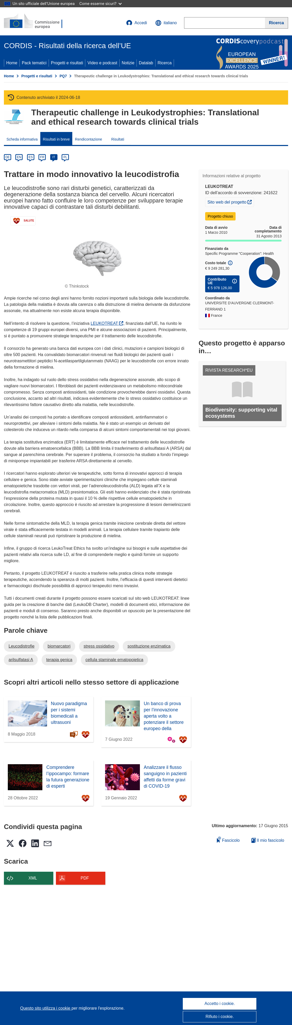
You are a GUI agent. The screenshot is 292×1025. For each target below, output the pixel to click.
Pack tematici (34, 63)
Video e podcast (102, 63)
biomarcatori (59, 646)
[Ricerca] (276, 23)
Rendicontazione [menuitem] (88, 139)
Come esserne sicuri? (100, 3)
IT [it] (53, 157)
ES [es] (31, 157)
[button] (166, 23)
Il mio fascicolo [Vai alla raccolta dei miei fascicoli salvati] (267, 840)
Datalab (146, 63)
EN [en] (19, 157)
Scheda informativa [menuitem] (22, 139)
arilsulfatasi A (21, 659)
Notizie (128, 63)
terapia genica (59, 659)
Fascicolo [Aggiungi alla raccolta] (228, 840)
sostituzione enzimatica (148, 646)
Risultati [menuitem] (117, 139)
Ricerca (165, 63)
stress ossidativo (99, 646)
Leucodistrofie (22, 646)
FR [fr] (42, 157)
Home (11, 63)
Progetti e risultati (67, 63)
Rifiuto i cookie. (220, 1016)
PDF (85, 878)
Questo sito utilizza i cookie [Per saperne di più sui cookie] (46, 1008)
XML (33, 878)
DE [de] (7, 157)
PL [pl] (65, 157)
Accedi (136, 23)
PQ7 (63, 76)
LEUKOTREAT (107, 323)
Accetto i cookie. (220, 1003)
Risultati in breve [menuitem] (56, 139)
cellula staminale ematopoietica (114, 659)
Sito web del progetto (230, 201)
